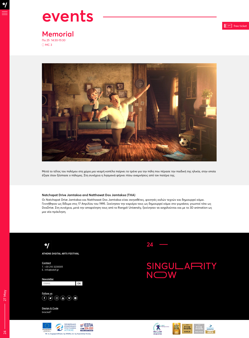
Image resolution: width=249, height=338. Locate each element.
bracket (46, 312)
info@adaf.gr (52, 269)
